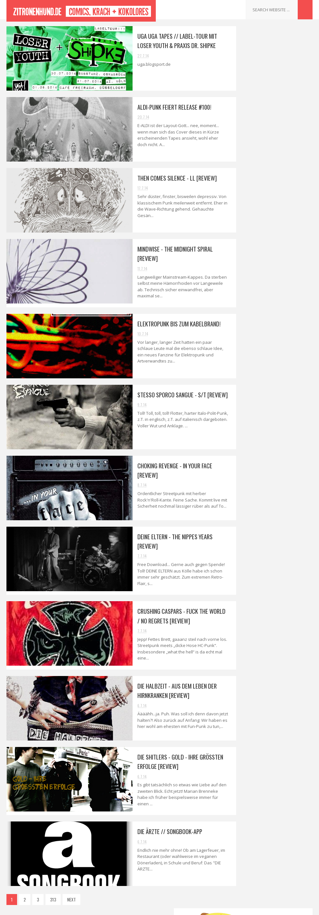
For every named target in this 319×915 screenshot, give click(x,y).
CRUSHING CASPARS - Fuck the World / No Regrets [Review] (155, 608)
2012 (236, 461)
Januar (244, 440)
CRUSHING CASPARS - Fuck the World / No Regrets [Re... (266, 344)
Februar (245, 431)
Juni (241, 395)
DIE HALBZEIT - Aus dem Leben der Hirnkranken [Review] (148, 679)
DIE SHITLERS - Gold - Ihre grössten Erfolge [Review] (271, 372)
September (248, 217)
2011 (236, 470)
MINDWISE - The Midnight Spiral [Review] (267, 278)
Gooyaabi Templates (204, 907)
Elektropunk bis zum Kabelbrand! (151, 319)
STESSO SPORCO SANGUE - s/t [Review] (155, 390)
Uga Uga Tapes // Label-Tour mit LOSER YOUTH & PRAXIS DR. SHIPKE (156, 40)
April (242, 413)
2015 (236, 173)
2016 (236, 163)
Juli (241, 235)
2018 (236, 145)
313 (53, 884)
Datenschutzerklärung (243, 525)
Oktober (245, 208)
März (242, 422)
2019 (236, 136)
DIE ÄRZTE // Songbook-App (141, 816)
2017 (236, 154)
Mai (241, 404)
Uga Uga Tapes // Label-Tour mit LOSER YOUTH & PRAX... (268, 246)
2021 (236, 118)
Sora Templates (133, 907)
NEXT (71, 884)
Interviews (232, 502)
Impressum (233, 517)
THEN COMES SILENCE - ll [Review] (149, 177)
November (247, 199)
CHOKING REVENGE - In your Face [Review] (267, 315)
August (245, 226)
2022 (237, 109)
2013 (236, 452)
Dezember (247, 190)
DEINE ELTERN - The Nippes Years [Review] (268, 329)
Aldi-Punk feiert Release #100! (146, 106)
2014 (236, 182)
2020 (237, 127)
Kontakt (230, 509)
